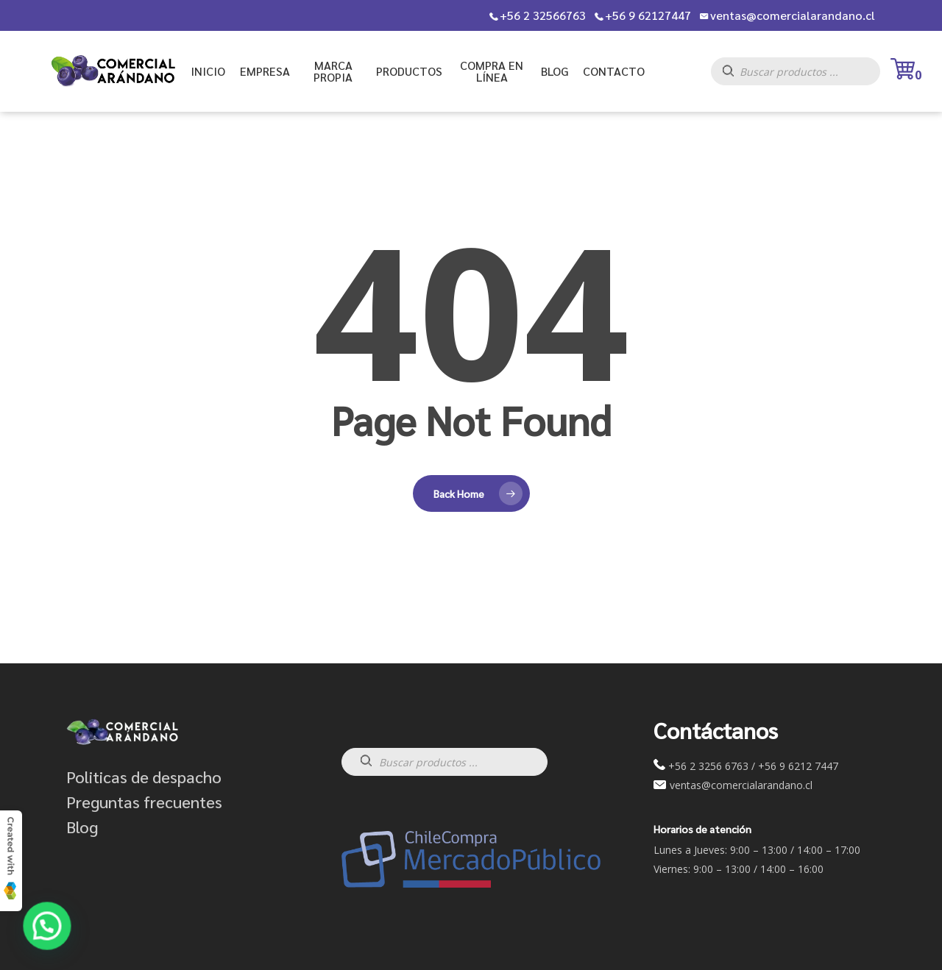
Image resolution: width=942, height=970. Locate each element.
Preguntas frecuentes (144, 801)
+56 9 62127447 (648, 15)
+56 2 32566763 (543, 15)
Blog (82, 826)
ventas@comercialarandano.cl (792, 15)
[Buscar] (735, 75)
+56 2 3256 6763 (708, 766)
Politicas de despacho (144, 776)
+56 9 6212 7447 (798, 766)
